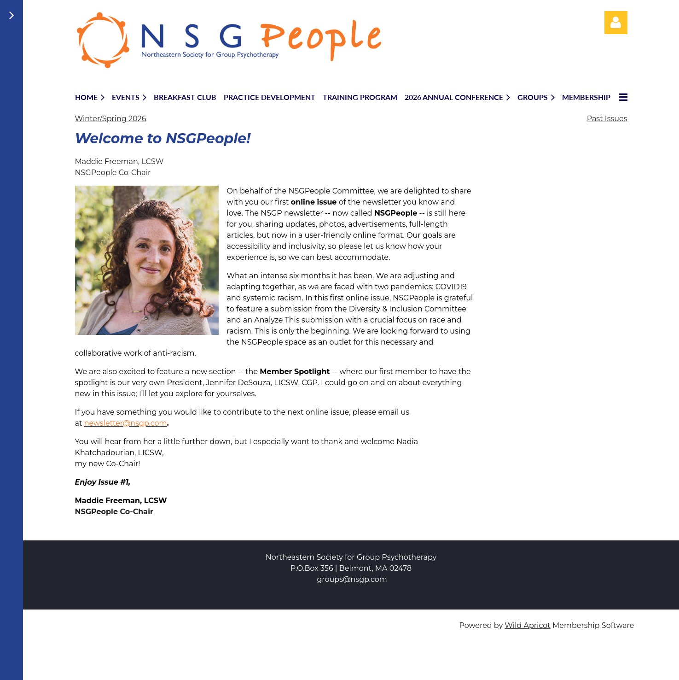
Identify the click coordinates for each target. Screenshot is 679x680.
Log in (615, 22)
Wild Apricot (527, 625)
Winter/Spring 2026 (110, 118)
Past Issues (607, 118)
